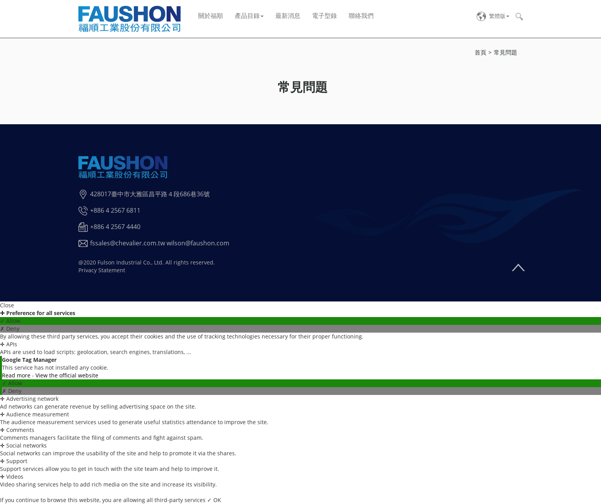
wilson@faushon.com (198, 243)
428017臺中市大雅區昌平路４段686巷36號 (150, 194)
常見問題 (505, 52)
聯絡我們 (361, 15)
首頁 (480, 52)
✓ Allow (10, 320)
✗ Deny (10, 328)
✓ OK (214, 500)
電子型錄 (324, 15)
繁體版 (497, 15)
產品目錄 (249, 15)
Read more (17, 375)
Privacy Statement (101, 270)
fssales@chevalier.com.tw (127, 243)
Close (7, 305)
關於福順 (210, 15)
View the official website (66, 375)
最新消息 (287, 15)
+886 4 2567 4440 (115, 226)
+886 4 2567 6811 (115, 210)
